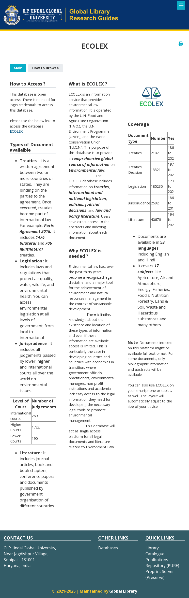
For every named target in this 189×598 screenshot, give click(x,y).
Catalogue (154, 553)
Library (152, 548)
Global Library (123, 591)
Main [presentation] (18, 68)
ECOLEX (16, 131)
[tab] (18, 68)
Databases (108, 548)
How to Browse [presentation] (45, 68)
